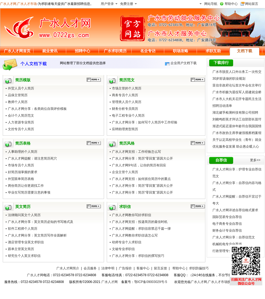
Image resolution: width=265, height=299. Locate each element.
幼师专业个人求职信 (126, 242)
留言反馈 (160, 268)
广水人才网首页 (17, 51)
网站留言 (251, 4)
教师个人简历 (18, 102)
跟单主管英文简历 (21, 249)
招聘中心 (82, 51)
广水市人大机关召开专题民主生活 (236, 99)
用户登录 (107, 4)
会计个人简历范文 (21, 115)
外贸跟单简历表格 (21, 179)
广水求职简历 (115, 51)
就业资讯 (49, 51)
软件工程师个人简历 (22, 229)
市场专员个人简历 (21, 165)
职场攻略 (180, 51)
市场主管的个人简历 (126, 88)
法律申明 (107, 268)
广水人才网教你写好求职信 (131, 215)
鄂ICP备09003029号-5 (150, 282)
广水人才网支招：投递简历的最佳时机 (139, 222)
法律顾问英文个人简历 (24, 215)
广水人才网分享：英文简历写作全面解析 (37, 235)
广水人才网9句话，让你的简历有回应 (139, 165)
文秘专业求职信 (123, 249)
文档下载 (244, 51)
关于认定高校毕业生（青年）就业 (236, 140)
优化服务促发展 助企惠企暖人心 (235, 146)
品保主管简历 (18, 95)
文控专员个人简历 (21, 129)
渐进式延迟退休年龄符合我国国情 (236, 126)
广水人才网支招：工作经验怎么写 (136, 152)
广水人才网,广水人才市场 (18, 4)
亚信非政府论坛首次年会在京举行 (236, 85)
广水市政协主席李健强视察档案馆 (236, 133)
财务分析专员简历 (125, 109)
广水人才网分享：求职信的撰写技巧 (138, 256)
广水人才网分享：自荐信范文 (233, 237)
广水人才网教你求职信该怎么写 (135, 235)
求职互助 (213, 51)
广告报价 (125, 268)
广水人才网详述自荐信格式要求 (235, 210)
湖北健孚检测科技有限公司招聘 (235, 112)
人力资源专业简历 (21, 122)
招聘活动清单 (222, 106)
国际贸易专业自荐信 (227, 217)
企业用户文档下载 (183, 63)
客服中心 (143, 268)
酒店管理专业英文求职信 (26, 242)
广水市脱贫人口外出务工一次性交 (236, 72)
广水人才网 (35, 275)
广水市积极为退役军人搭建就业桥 (236, 92)
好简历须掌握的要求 (22, 172)
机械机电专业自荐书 (227, 244)
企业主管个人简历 (125, 172)
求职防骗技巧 (199, 268)
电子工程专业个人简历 (128, 115)
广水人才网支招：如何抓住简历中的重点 (141, 179)
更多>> (255, 160)
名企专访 (148, 51)
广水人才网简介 (67, 268)
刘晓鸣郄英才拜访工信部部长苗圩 (236, 119)
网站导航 (210, 4)
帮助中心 (231, 4)
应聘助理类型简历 (125, 129)
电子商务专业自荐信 (227, 224)
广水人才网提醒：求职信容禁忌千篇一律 (141, 229)
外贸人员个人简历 (21, 88)
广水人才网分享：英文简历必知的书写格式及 (40, 222)
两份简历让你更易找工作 (26, 186)
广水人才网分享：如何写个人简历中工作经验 (144, 122)
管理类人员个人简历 (126, 102)
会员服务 (90, 268)
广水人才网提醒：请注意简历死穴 (32, 158)
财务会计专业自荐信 (227, 230)
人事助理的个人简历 (22, 152)
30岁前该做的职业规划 (228, 78)
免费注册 (126, 4)
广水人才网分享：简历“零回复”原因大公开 (142, 158)
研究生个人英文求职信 (24, 256)
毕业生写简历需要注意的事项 (29, 192)
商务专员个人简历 (125, 95)
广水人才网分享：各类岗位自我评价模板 (37, 109)
